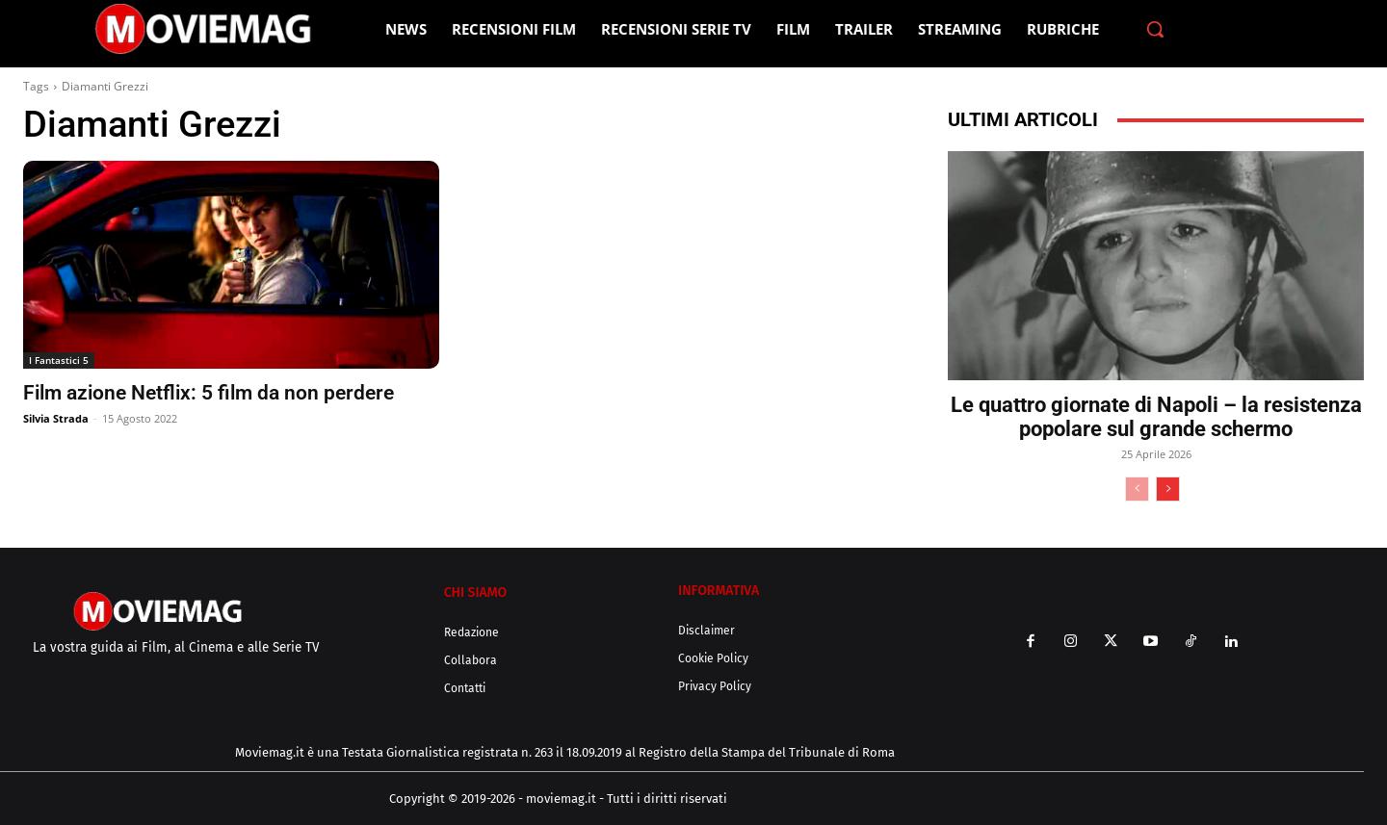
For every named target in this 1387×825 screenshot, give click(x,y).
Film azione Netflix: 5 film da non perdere (208, 392)
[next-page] (1168, 489)
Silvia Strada (56, 418)
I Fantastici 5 (59, 360)
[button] (1154, 28)
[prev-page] (1137, 489)
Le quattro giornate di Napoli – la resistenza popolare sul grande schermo (1156, 417)
